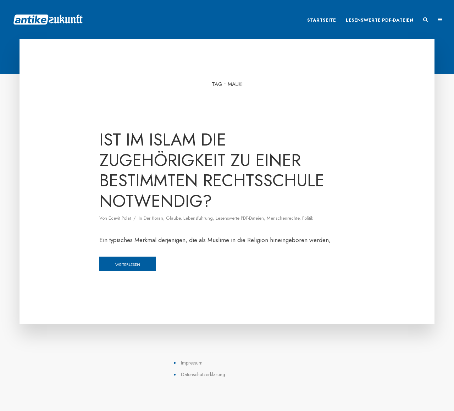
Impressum (192, 362)
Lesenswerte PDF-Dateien (379, 20)
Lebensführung (198, 218)
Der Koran (153, 218)
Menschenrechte (283, 218)
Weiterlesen (127, 264)
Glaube (173, 218)
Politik (307, 218)
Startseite (321, 20)
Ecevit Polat (120, 218)
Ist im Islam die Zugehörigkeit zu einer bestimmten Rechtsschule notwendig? (211, 170)
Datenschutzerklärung (203, 374)
